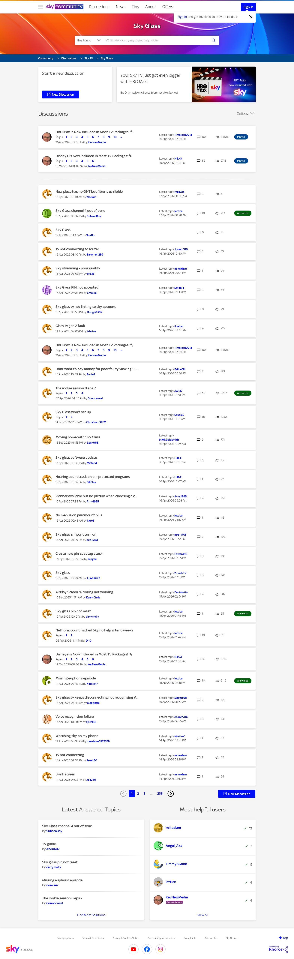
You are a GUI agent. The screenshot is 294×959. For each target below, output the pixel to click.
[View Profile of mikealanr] (180, 268)
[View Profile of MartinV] (179, 736)
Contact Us (211, 938)
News (120, 6)
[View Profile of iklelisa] (91, 331)
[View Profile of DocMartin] (181, 592)
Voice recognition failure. (75, 716)
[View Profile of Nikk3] (178, 158)
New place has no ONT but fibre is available (89, 191)
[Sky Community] (64, 7)
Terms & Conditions (93, 938)
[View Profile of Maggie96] (93, 703)
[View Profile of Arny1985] (93, 501)
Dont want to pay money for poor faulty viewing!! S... (97, 369)
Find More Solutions (91, 915)
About (150, 6)
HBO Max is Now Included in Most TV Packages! (93, 132)
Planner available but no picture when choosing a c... (96, 496)
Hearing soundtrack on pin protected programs (93, 477)
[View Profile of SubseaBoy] (94, 216)
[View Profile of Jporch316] (181, 249)
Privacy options (65, 938)
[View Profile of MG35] (90, 273)
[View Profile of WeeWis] (91, 197)
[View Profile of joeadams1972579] (98, 741)
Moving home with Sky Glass (78, 437)
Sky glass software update (76, 457)
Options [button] (242, 113)
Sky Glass (147, 26)
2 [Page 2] (138, 793)
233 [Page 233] (160, 793)
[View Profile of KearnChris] (93, 597)
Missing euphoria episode (76, 678)
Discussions (99, 6)
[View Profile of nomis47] (92, 683)
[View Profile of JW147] (178, 391)
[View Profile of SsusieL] (179, 415)
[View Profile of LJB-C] (178, 458)
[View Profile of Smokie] (92, 293)
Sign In (248, 7)
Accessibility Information (161, 938)
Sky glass (63, 573)
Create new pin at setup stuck (79, 553)
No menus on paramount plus (79, 515)
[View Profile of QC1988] (91, 722)
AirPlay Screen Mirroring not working (84, 592)
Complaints (190, 938)
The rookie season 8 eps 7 (76, 388)
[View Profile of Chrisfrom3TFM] (96, 422)
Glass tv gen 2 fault (70, 326)
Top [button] (285, 938)
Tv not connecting (70, 755)
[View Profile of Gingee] (92, 559)
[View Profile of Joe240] (91, 779)
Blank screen (65, 774)
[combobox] (155, 40)
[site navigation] (40, 6)
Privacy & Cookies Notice (125, 938)
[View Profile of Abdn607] (53, 849)
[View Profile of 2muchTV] (180, 573)
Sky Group (231, 938)
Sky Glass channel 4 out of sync (80, 210)
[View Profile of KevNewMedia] (97, 142)
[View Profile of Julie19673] (93, 578)
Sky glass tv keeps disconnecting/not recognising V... (97, 697)
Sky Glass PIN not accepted (77, 287)
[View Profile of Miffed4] (92, 463)
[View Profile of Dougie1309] (94, 312)
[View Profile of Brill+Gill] (179, 369)
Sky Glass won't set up (73, 412)
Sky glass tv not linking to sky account (86, 306)
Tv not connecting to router (77, 249)
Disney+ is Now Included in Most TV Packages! (92, 156)
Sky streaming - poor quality (78, 268)
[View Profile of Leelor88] (92, 442)
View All (202, 915)
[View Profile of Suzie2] (91, 374)
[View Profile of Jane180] (91, 760)
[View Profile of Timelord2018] (183, 134)
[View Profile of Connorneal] (95, 398)
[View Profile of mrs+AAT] (92, 540)
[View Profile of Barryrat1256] (95, 254)
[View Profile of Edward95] (180, 554)
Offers (167, 6)
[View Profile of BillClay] (91, 482)
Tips (135, 6)
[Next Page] (170, 793)
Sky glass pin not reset (73, 611)
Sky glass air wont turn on (76, 534)
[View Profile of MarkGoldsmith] (169, 439)
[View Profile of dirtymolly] (92, 616)
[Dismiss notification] (251, 17)
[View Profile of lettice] (178, 211)
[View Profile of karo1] (90, 520)
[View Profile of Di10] (89, 640)
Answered (242, 213)
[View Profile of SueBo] (90, 235)
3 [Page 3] (145, 793)
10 (115, 137)
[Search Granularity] (89, 40)
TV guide (49, 844)
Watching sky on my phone (77, 736)
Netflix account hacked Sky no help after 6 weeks (94, 630)
